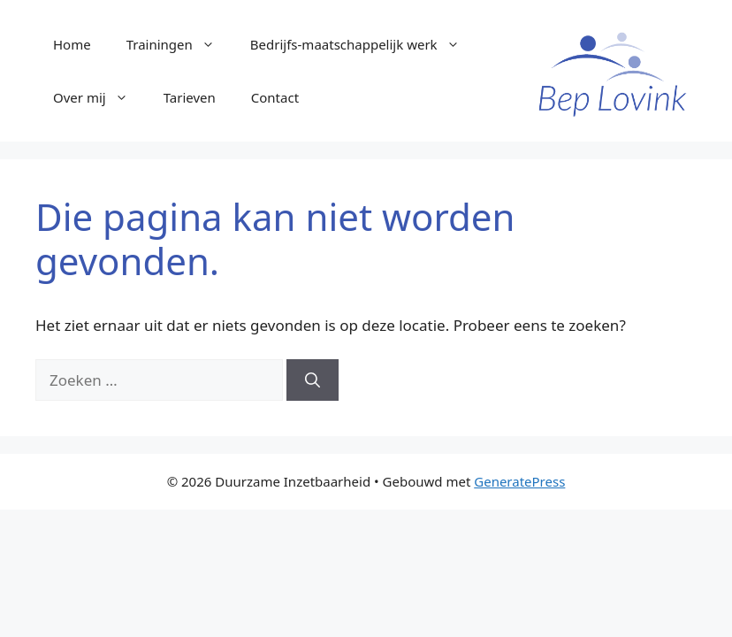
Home (72, 44)
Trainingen (179, 44)
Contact (275, 97)
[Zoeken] (312, 380)
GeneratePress (519, 481)
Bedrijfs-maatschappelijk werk (363, 44)
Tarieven (190, 97)
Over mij (99, 97)
